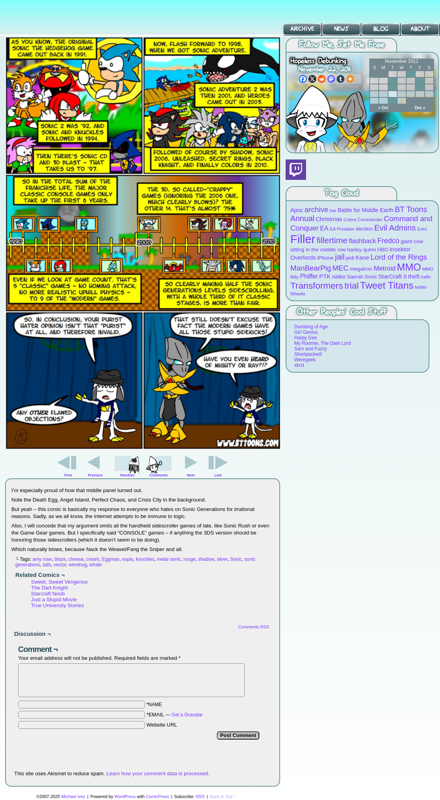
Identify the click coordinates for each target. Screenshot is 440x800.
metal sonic (169, 559)
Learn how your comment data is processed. (157, 773)
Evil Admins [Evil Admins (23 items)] (395, 227)
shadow (206, 559)
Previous (95, 475)
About (420, 29)
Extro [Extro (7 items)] (422, 229)
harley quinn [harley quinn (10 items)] (361, 250)
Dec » (420, 108)
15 (393, 87)
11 (420, 81)
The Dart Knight (49, 588)
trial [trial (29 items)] (352, 286)
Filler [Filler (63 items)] (302, 238)
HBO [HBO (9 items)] (383, 250)
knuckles (145, 559)
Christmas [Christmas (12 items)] (329, 219)
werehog (78, 565)
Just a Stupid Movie (54, 599)
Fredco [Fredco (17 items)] (388, 241)
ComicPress (157, 796)
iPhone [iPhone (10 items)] (325, 258)
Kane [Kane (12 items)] (362, 257)
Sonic (236, 559)
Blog (380, 29)
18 (420, 87)
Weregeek (304, 359)
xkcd (299, 365)
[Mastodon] (331, 79)
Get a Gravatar (187, 715)
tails (46, 565)
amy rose (42, 559)
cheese (76, 559)
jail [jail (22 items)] (340, 257)
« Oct (383, 108)
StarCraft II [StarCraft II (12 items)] (392, 276)
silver (222, 559)
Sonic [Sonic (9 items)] (371, 277)
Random (127, 475)
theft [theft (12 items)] (414, 276)
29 (393, 101)
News (341, 29)
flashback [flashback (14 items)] (362, 240)
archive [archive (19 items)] (316, 209)
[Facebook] (303, 79)
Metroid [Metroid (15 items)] (385, 268)
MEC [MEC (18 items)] (340, 268)
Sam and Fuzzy (310, 348)
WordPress (125, 796)
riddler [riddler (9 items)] (339, 277)
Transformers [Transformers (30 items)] (316, 285)
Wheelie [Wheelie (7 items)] (298, 293)
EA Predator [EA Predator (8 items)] (342, 228)
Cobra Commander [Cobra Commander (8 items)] (362, 219)
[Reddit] (322, 79)
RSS (200, 796)
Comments (158, 465)
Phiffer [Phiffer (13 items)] (309, 276)
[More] (350, 79)
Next (191, 475)
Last (218, 475)
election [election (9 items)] (364, 229)
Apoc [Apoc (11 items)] (296, 210)
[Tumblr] (341, 79)
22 (393, 94)
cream (92, 559)
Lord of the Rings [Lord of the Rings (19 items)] (398, 257)
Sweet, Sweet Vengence (59, 582)
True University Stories (57, 605)
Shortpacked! (308, 354)
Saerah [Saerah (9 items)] (355, 277)
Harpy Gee (305, 338)
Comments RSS (253, 626)
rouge (189, 559)
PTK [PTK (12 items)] (324, 276)
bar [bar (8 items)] (333, 210)
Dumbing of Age (311, 327)
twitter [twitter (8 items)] (421, 286)
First (68, 475)
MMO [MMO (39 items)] (409, 267)
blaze (60, 559)
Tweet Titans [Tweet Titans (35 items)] (386, 285)
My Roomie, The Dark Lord (322, 343)
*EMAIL (175, 715)
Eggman (110, 559)
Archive (302, 29)
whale (96, 565)
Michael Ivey (73, 796)
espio (128, 559)
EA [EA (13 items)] (324, 228)
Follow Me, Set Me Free (341, 45)
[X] (312, 79)
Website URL (162, 725)
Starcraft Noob (48, 594)
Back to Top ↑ (223, 796)
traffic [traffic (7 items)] (426, 277)
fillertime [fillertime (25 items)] (332, 240)
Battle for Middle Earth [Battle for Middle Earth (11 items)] (365, 210)
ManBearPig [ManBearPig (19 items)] (310, 268)
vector (59, 565)
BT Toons (59, 17)
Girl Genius (306, 332)
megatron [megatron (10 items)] (361, 269)
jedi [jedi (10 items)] (350, 258)
